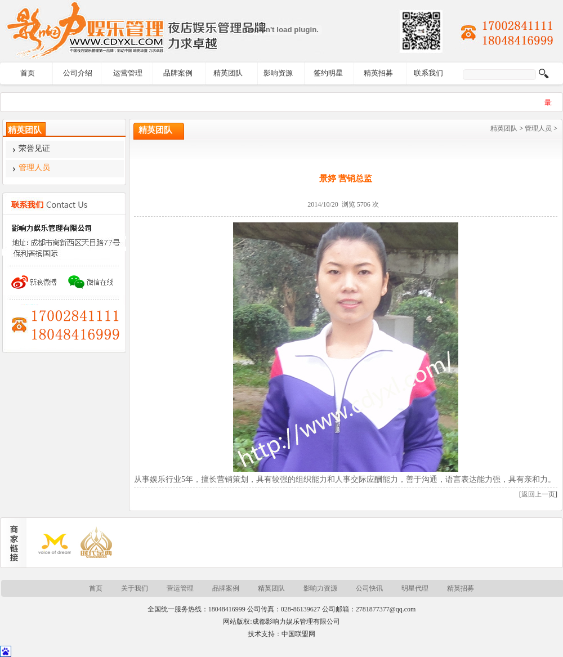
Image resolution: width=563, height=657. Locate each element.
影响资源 (278, 73)
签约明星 (328, 73)
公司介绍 (77, 73)
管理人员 (538, 128)
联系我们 (428, 73)
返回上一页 (538, 494)
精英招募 (378, 73)
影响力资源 (320, 588)
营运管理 (180, 588)
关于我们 (134, 588)
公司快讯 (369, 588)
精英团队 (228, 73)
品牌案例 (178, 73)
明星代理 (414, 588)
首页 (27, 73)
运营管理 (127, 73)
